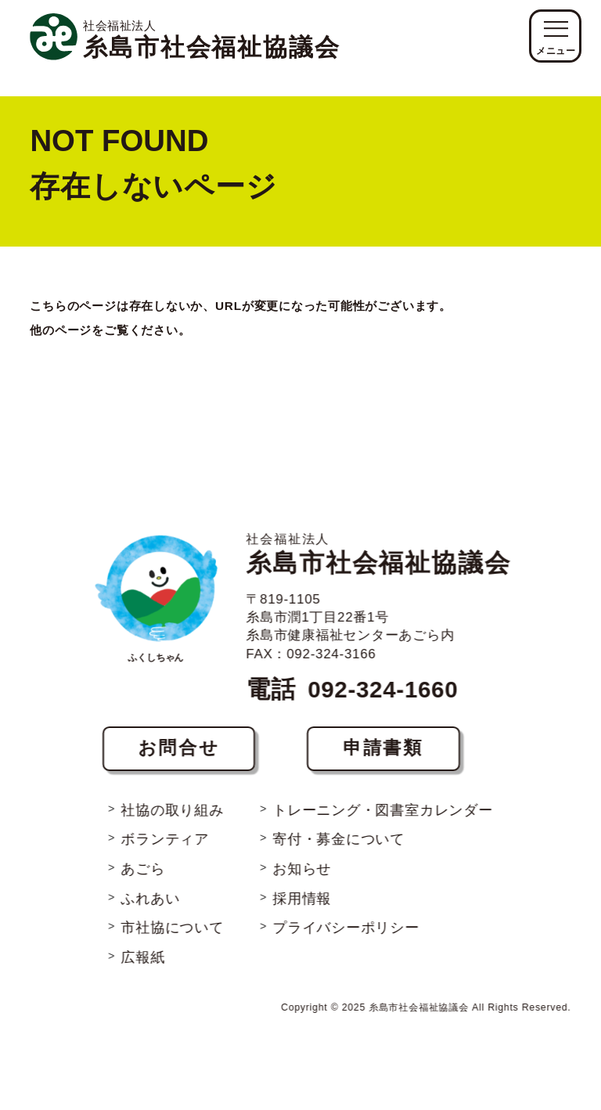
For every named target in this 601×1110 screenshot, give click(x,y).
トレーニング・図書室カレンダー (383, 799)
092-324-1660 (381, 677)
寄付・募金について (339, 829)
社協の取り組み (172, 799)
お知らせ (302, 860)
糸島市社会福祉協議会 (379, 542)
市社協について (172, 920)
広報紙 (142, 950)
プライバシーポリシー (346, 920)
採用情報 (302, 890)
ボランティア (165, 829)
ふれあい (150, 890)
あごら (142, 860)
